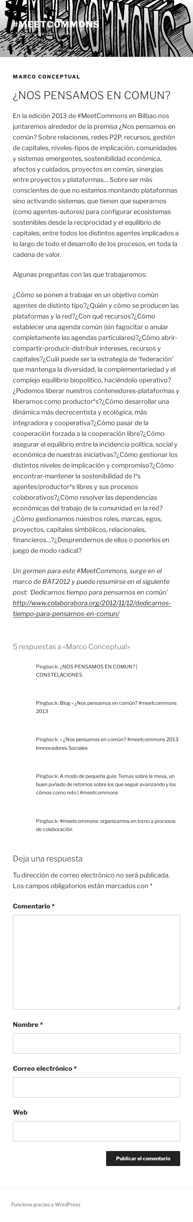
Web (20, 1112)
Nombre (28, 1024)
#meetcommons (56, 24)
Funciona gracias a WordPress (45, 1204)
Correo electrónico (45, 1068)
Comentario (34, 906)
